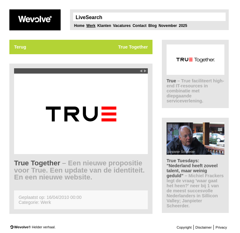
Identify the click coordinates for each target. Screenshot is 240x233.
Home (79, 25)
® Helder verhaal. (35, 227)
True (195, 90)
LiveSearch (89, 17)
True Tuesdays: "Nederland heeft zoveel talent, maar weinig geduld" (195, 183)
